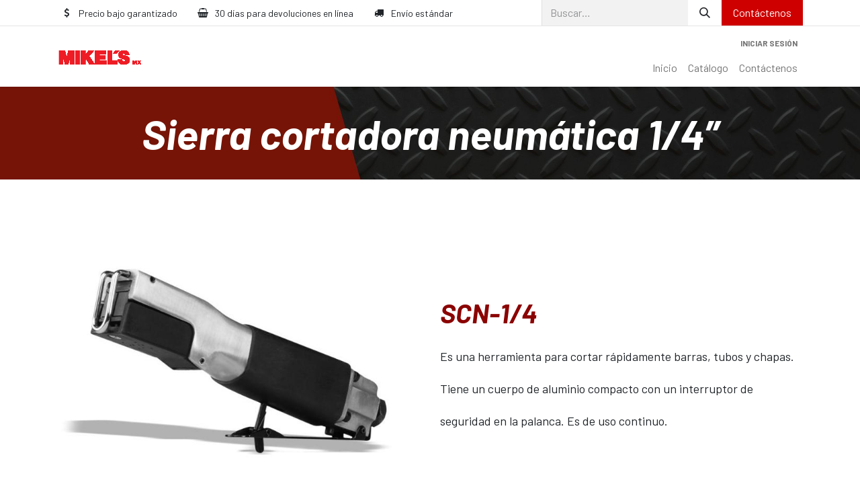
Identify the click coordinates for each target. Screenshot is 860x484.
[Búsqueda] (705, 13)
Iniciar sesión (769, 43)
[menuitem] (665, 67)
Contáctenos (762, 12)
